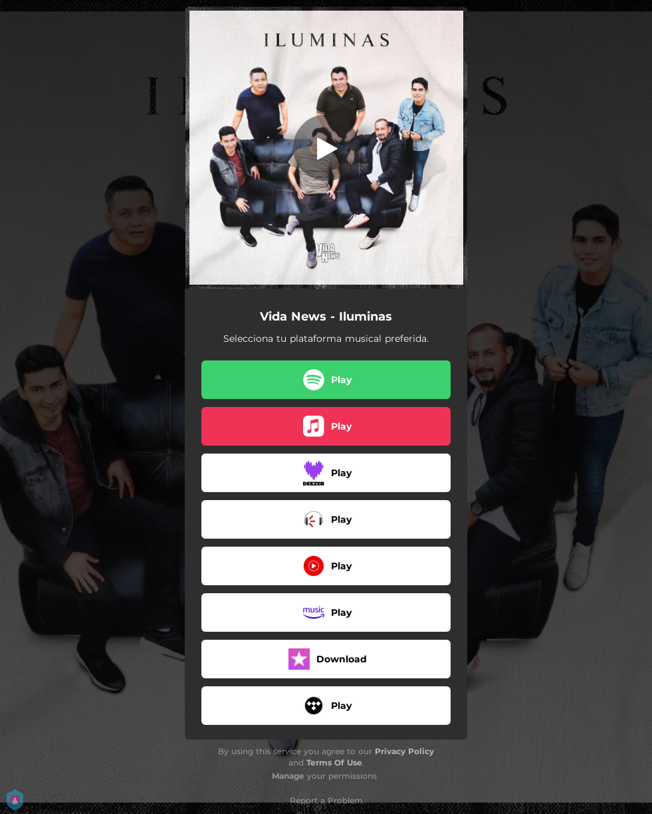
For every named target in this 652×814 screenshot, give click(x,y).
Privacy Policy (404, 751)
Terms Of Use (334, 762)
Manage (288, 776)
